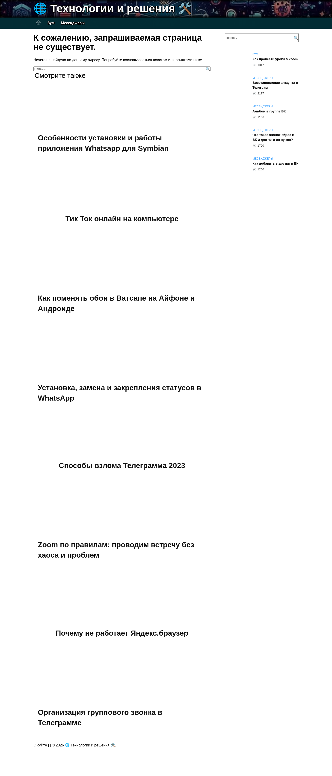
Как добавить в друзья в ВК (275, 163)
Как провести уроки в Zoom (275, 59)
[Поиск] (207, 68)
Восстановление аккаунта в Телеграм (275, 85)
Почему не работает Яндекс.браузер (122, 633)
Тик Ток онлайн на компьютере (122, 218)
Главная (38, 23)
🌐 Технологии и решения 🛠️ (112, 8)
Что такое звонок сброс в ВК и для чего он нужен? (273, 137)
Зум (50, 23)
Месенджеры (73, 23)
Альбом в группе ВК (269, 111)
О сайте (40, 745)
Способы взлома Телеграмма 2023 (122, 465)
